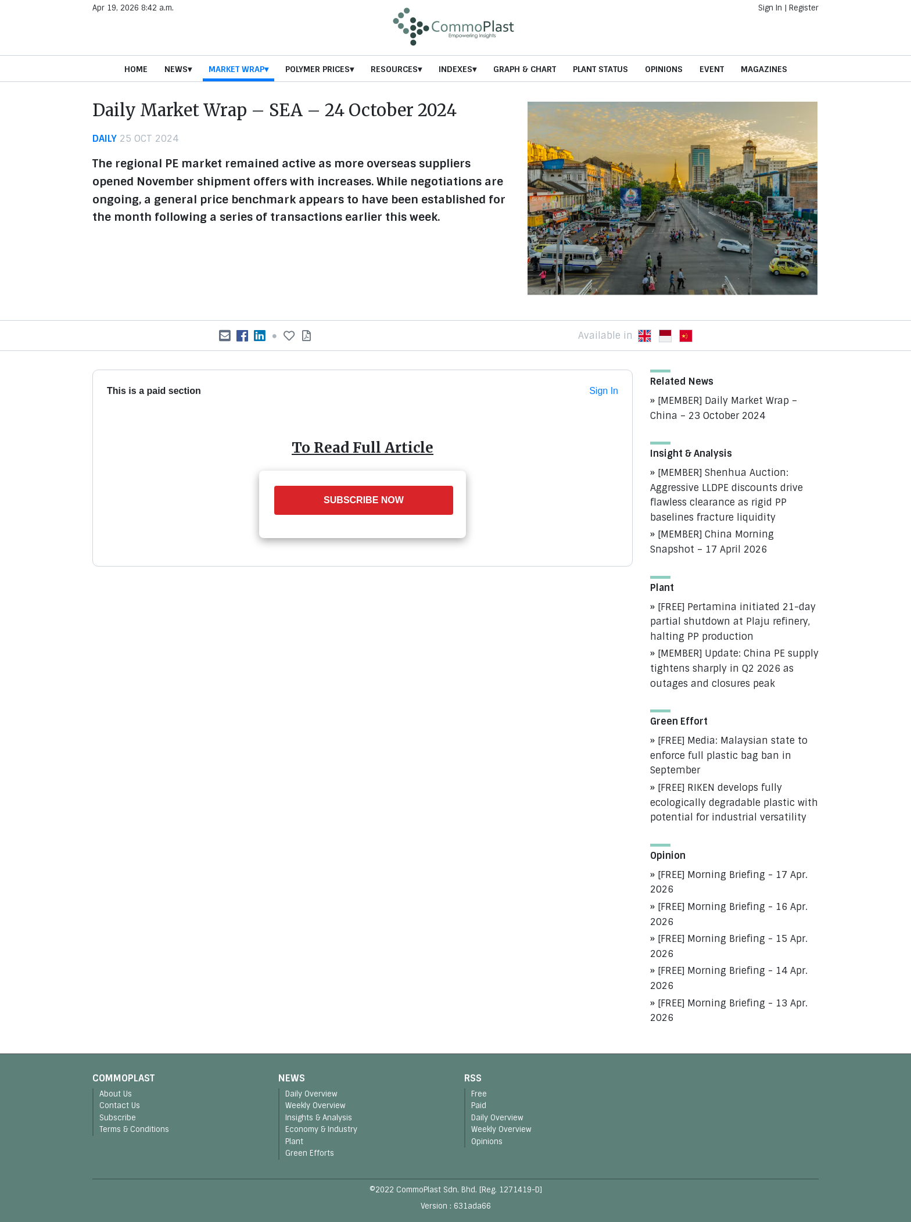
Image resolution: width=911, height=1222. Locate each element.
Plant (294, 1141)
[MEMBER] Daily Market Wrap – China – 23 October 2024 (723, 408)
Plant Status (600, 69)
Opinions (664, 69)
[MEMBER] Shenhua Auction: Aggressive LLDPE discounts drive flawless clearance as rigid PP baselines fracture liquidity (726, 495)
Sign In (770, 8)
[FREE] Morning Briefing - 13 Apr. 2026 (729, 1010)
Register (804, 8)
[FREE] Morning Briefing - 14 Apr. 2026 (729, 978)
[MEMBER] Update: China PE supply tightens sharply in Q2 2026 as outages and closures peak (734, 668)
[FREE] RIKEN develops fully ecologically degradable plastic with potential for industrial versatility (734, 802)
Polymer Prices (317, 69)
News (176, 69)
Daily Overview (311, 1094)
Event (712, 69)
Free (479, 1094)
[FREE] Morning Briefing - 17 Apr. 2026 (729, 882)
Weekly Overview (315, 1105)
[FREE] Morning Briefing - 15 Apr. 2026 (729, 946)
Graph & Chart (524, 69)
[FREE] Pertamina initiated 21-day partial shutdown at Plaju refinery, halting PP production (733, 622)
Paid (478, 1105)
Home (136, 69)
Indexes (455, 69)
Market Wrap (236, 69)
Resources (394, 69)
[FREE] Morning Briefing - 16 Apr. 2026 (729, 914)
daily (104, 138)
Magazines (764, 69)
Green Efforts (309, 1153)
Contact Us (119, 1105)
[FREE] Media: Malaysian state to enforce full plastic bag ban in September (729, 755)
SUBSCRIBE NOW (364, 500)
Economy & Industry (321, 1129)
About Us (115, 1094)
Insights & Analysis (318, 1118)
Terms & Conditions (134, 1129)
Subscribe (117, 1118)
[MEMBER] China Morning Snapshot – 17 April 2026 (712, 542)
